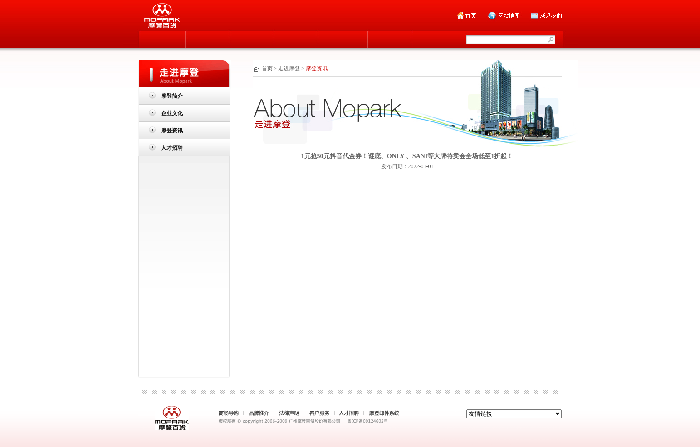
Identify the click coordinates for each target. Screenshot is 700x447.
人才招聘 (172, 148)
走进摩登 (289, 68)
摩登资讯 (172, 130)
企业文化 (172, 113)
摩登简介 (172, 96)
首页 (267, 68)
